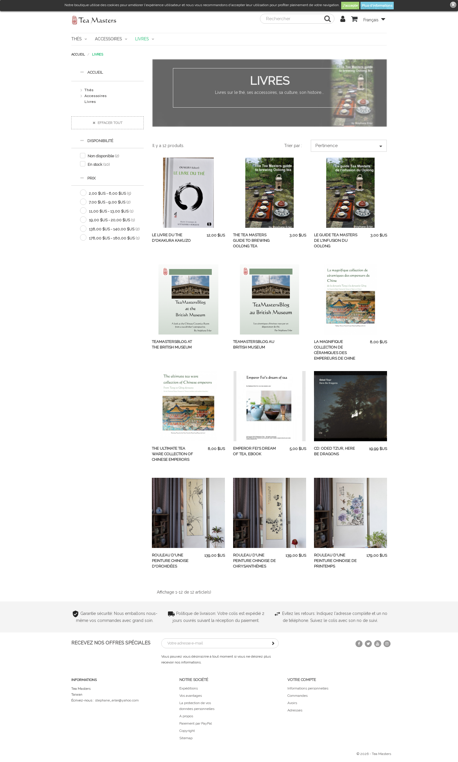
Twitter (368, 643)
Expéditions (188, 688)
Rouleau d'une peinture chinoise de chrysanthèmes (254, 560)
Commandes (297, 696)
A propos (186, 716)
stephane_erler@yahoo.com (117, 700)
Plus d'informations (377, 6)
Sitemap (185, 738)
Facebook (358, 643)
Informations (84, 680)
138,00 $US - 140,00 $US (114, 229)
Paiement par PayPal (195, 723)
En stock (99, 164)
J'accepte (350, 6)
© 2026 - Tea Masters (374, 754)
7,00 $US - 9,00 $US (110, 202)
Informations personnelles (307, 688)
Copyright (187, 731)
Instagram (387, 643)
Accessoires (95, 96)
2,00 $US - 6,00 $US (110, 193)
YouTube (377, 643)
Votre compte (301, 679)
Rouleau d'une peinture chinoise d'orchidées (170, 560)
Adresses (294, 710)
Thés (88, 90)
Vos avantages (190, 696)
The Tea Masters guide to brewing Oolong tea (251, 240)
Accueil (91, 72)
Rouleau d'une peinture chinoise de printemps (335, 560)
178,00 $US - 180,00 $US (114, 238)
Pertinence (348, 146)
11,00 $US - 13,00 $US (111, 211)
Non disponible (103, 156)
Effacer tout (107, 123)
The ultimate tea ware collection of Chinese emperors (172, 454)
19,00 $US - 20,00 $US (112, 220)
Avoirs (292, 703)
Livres (90, 102)
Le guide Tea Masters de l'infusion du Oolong (335, 240)
